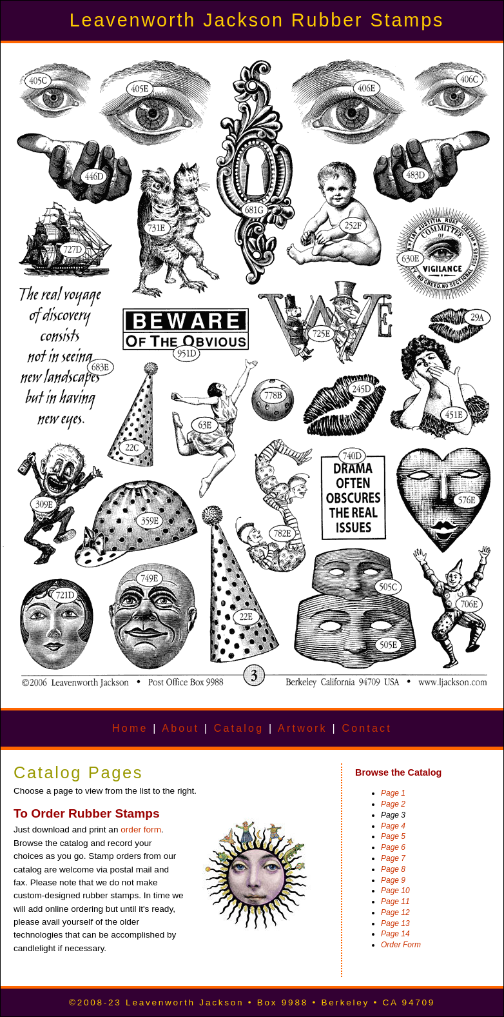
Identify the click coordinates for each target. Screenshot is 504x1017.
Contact (367, 728)
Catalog (239, 728)
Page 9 (393, 880)
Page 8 (393, 869)
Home (130, 728)
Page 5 (393, 836)
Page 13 (395, 923)
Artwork (302, 728)
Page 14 (395, 933)
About (180, 728)
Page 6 (393, 847)
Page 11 (395, 901)
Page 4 (393, 826)
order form (141, 829)
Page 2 (393, 804)
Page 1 (393, 793)
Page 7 (393, 858)
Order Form (401, 944)
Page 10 (395, 890)
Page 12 (395, 912)
